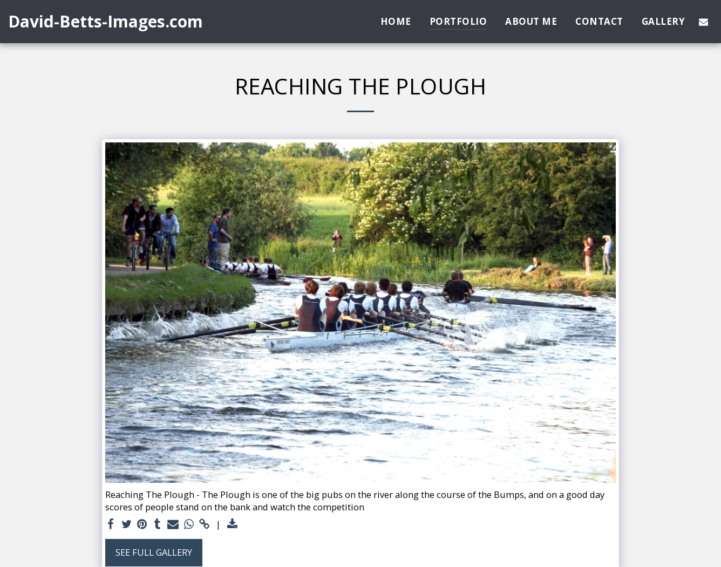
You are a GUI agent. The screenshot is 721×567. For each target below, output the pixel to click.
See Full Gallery (153, 552)
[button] (703, 21)
